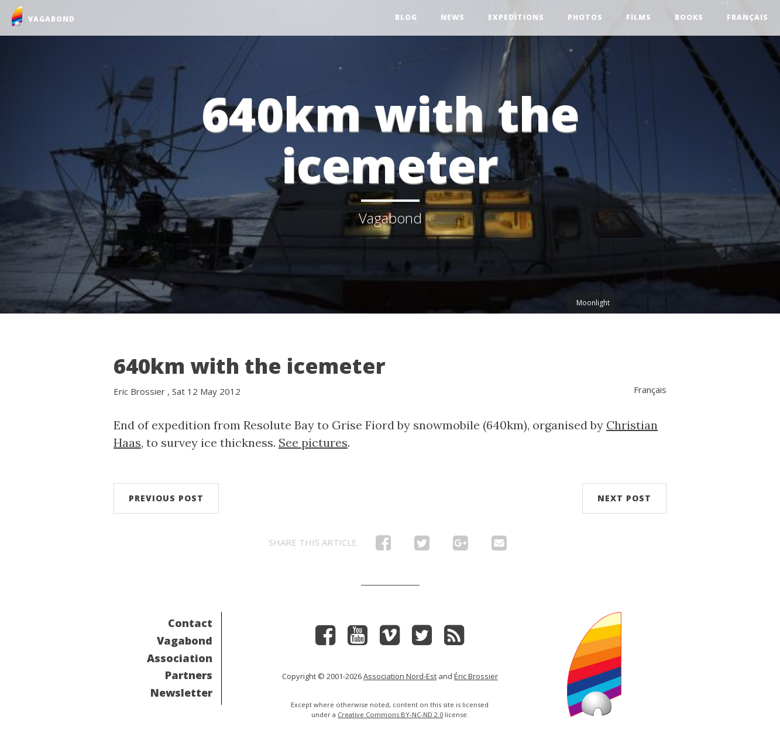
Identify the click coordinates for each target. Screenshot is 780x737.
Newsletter (181, 693)
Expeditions (516, 17)
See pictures (313, 442)
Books (689, 17)
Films (638, 17)
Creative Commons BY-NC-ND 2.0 (390, 714)
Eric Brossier (139, 391)
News (453, 17)
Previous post (166, 498)
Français (747, 17)
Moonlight (593, 303)
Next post (624, 498)
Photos (585, 17)
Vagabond (184, 640)
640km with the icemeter (250, 366)
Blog (406, 17)
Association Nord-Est (400, 676)
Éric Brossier (476, 676)
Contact (190, 623)
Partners (188, 675)
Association (179, 658)
